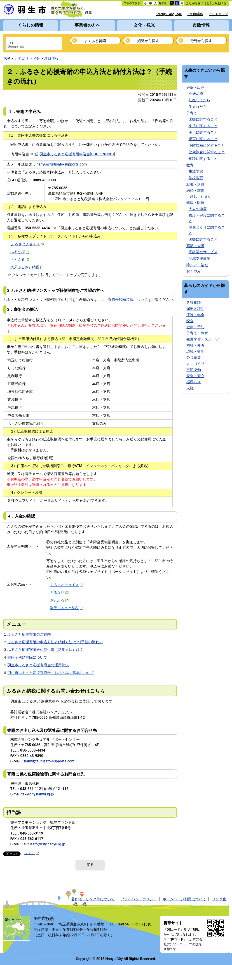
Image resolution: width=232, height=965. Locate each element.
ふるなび (19, 252)
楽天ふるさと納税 (27, 267)
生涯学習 (196, 171)
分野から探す (201, 41)
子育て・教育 (197, 333)
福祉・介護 (195, 345)
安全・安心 (195, 376)
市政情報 (201, 25)
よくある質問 (95, 41)
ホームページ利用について (184, 899)
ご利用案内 (195, 14)
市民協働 (193, 370)
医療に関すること (203, 119)
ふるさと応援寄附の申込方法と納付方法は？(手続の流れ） (55, 642)
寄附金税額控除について (27, 657)
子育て (191, 113)
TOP (6, 58)
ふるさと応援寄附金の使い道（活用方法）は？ (45, 650)
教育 (190, 165)
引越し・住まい (199, 196)
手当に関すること (203, 132)
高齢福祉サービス (203, 252)
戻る (90, 865)
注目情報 (51, 58)
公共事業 (193, 357)
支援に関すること (203, 126)
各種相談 (193, 302)
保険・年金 (195, 315)
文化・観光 (144, 25)
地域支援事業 (199, 258)
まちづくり (195, 364)
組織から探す (148, 41)
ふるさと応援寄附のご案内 (29, 634)
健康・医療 (195, 203)
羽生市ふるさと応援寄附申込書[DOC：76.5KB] (77, 154)
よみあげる (218, 3)
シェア (31, 853)
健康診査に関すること (207, 152)
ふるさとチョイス (27, 244)
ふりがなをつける (197, 3)
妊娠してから (199, 100)
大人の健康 (198, 209)
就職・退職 (195, 184)
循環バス (193, 382)
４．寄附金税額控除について (124, 300)
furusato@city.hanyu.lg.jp (44, 844)
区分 (36, 58)
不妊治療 (196, 93)
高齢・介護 (195, 246)
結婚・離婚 (195, 190)
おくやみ (193, 271)
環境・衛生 (195, 351)
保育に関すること (203, 139)
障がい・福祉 (197, 265)
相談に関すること (203, 158)
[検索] (28, 47)
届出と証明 (195, 309)
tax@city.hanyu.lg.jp (37, 794)
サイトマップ (218, 14)
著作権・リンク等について (93, 899)
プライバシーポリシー (139, 899)
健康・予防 (195, 327)
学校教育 (196, 178)
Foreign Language (169, 14)
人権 (190, 388)
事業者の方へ (87, 25)
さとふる (19, 259)
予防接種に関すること (207, 145)
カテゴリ (21, 58)
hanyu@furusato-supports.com (61, 164)
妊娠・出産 (195, 87)
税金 (190, 321)
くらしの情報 (30, 25)
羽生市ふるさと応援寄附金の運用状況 (38, 665)
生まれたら (198, 106)
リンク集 (219, 899)
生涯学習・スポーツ (202, 339)
